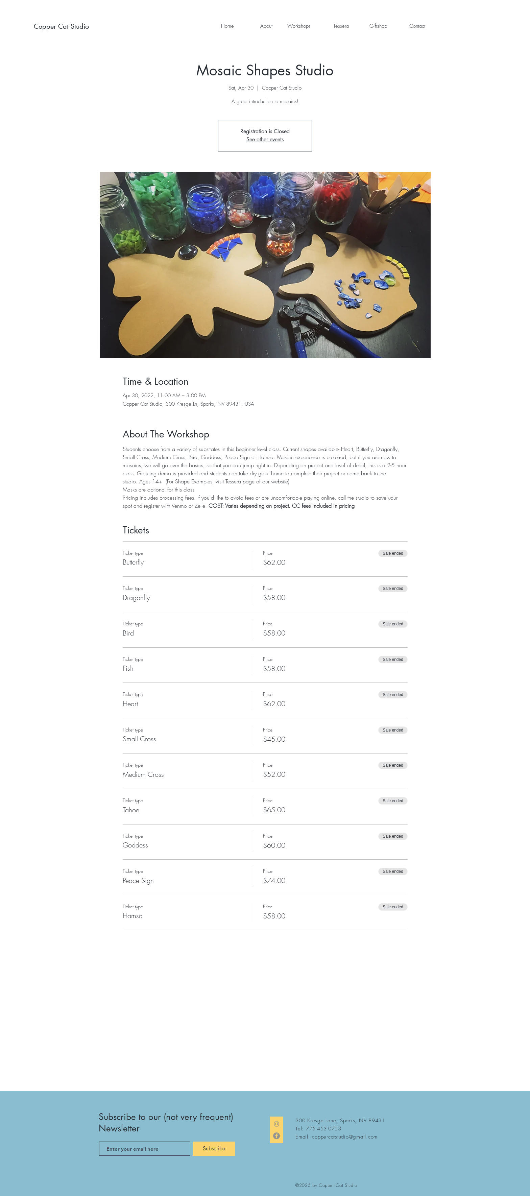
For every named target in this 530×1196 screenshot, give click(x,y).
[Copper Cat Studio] (64, 26)
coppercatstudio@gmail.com (345, 1136)
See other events (265, 139)
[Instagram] (276, 1124)
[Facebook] (276, 1135)
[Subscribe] (214, 1149)
